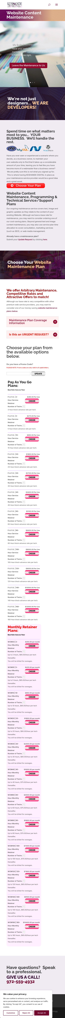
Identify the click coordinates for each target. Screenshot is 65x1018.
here (45, 239)
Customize (11, 1013)
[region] (26, 1004)
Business (22, 44)
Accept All (42, 1013)
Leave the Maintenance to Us (28, 65)
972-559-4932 (21, 981)
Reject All (26, 1013)
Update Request (25, 239)
